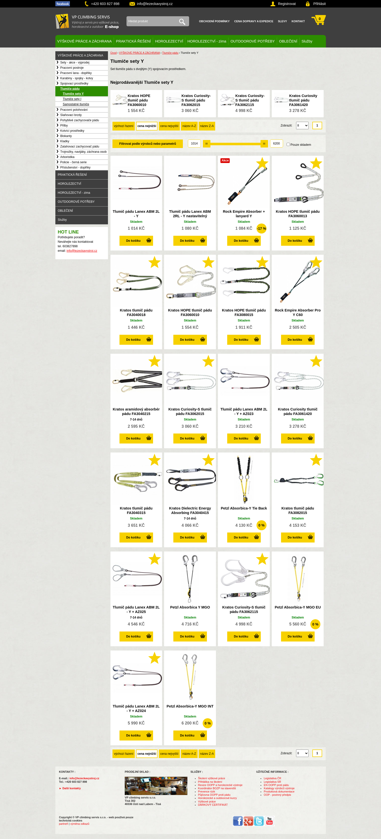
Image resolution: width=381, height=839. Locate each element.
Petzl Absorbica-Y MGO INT (190, 706)
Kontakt (298, 21)
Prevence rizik (206, 791)
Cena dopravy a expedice (253, 21)
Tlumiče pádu (70, 88)
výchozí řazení (123, 126)
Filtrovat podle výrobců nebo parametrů (147, 144)
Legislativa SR (272, 781)
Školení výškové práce (211, 778)
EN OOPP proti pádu (276, 785)
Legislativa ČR (272, 778)
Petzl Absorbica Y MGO (190, 607)
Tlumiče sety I (72, 99)
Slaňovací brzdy (71, 115)
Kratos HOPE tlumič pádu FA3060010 (139, 100)
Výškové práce (207, 801)
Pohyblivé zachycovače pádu (79, 120)
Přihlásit (319, 4)
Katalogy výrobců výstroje (279, 788)
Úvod (113, 52)
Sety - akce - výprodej (74, 62)
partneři (63, 823)
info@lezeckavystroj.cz (155, 4)
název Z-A (207, 126)
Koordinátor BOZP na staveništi (217, 788)
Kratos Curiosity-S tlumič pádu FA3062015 (196, 100)
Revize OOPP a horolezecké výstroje (220, 785)
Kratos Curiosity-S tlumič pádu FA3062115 (250, 100)
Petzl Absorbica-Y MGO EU (298, 607)
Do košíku (133, 240)
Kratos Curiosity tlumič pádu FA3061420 (303, 100)
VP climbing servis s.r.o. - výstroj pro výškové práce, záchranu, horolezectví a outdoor (87, 21)
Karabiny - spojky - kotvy (76, 78)
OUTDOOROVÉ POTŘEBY (252, 41)
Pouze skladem (301, 144)
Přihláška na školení (210, 781)
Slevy (282, 21)
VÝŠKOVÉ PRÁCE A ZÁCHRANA (84, 41)
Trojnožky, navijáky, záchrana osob (83, 152)
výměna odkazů (79, 823)
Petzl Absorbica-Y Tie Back (244, 508)
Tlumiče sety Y (73, 94)
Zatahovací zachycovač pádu (79, 146)
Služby (307, 41)
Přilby (64, 125)
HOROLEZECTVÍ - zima (206, 41)
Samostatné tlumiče (76, 104)
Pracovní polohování (74, 110)
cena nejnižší (147, 126)
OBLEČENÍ (288, 41)
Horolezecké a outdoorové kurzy (217, 798)
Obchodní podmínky (214, 21)
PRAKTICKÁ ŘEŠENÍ (133, 41)
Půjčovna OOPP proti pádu (214, 794)
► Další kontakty (70, 788)
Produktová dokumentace (279, 791)
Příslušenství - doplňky (75, 167)
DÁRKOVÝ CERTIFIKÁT (213, 804)
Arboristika (67, 157)
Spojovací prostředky (74, 83)
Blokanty (66, 136)
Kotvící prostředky (72, 130)
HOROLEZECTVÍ (169, 41)
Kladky (64, 141)
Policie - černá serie (73, 162)
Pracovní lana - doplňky (76, 73)
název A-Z (189, 126)
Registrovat (287, 4)
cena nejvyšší (169, 126)
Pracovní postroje (72, 68)
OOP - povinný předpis (277, 794)
